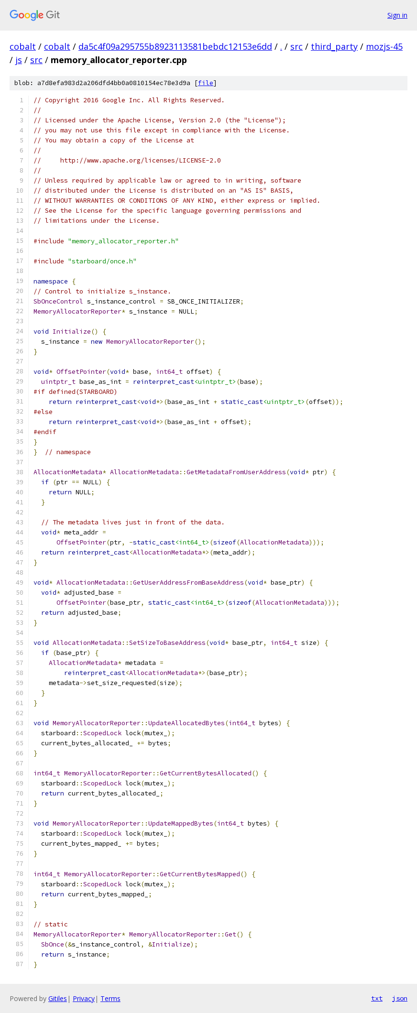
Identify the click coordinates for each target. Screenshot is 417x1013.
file (205, 83)
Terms (110, 998)
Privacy (84, 998)
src (296, 46)
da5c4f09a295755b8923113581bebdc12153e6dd (175, 46)
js (18, 59)
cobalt (23, 46)
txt (377, 998)
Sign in (397, 15)
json (399, 998)
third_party (334, 46)
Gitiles (57, 998)
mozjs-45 (384, 46)
